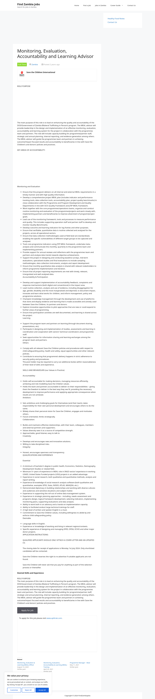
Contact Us (131, 5)
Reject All (28, 690)
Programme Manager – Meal (80, 663)
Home (76, 5)
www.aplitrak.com (54, 618)
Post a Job (87, 5)
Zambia (34, 64)
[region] (28, 683)
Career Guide (117, 5)
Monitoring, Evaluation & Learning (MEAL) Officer (26, 664)
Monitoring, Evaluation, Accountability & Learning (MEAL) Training (55, 665)
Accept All (42, 690)
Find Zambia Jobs (28, 4)
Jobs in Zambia (100, 5)
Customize (14, 690)
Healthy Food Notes (116, 18)
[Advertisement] (57, 28)
